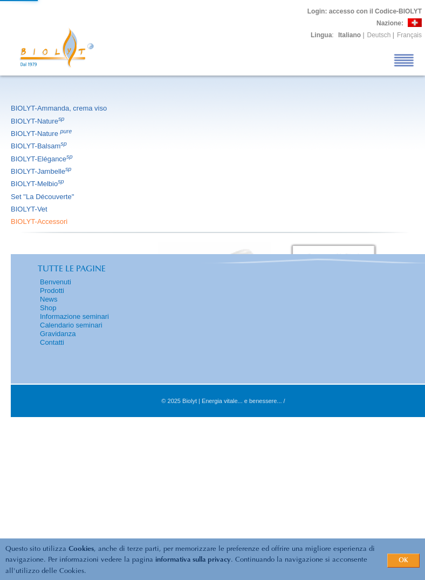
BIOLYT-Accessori (40, 221)
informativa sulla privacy (193, 559)
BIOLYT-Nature (38, 121)
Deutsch (379, 35)
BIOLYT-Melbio (38, 184)
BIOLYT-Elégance (42, 159)
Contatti (52, 342)
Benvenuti (55, 282)
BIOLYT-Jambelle (42, 171)
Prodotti (52, 290)
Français (409, 35)
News (49, 299)
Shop (48, 308)
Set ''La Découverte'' (43, 197)
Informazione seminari (74, 316)
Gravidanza (58, 334)
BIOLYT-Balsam (39, 146)
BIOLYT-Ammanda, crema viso (59, 108)
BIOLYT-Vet (30, 209)
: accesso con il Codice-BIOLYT (364, 11)
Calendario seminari (71, 325)
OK (403, 560)
